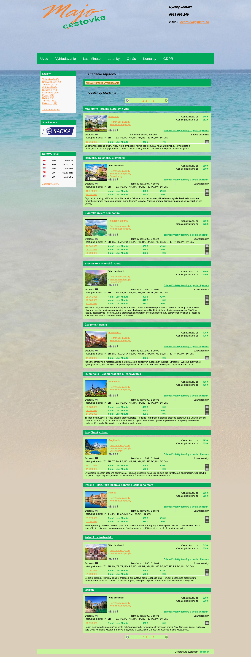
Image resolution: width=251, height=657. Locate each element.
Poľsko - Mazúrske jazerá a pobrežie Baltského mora (119, 484)
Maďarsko (114, 116)
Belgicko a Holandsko (99, 537)
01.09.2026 (91, 574)
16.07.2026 (91, 191)
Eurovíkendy (116, 176)
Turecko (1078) (50, 84)
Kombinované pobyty (120, 124)
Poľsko (112, 492)
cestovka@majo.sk (194, 22)
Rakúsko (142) (49, 103)
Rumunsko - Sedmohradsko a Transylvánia (113, 373)
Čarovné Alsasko (96, 324)
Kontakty (149, 59)
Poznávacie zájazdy (120, 121)
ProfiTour (204, 651)
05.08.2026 (91, 407)
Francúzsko (115, 332)
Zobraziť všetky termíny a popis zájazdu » (186, 130)
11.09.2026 (91, 358)
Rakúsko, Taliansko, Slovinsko (105, 157)
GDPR (168, 59)
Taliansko (114, 220)
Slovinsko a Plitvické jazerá (103, 263)
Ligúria (124, 220)
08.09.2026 (91, 253)
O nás (131, 59)
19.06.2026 (91, 142)
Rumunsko (114, 381)
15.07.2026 (91, 465)
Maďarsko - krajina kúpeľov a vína (107, 108)
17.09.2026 (91, 303)
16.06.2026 (91, 246)
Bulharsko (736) (50, 90)
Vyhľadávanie (65, 59)
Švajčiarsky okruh (96, 432)
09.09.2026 (91, 410)
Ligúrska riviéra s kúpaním (102, 212)
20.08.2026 (91, 300)
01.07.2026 (91, 518)
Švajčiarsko (115, 440)
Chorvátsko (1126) (51, 82)
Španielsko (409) (50, 92)
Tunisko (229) (49, 100)
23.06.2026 (91, 570)
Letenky (114, 59)
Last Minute (92, 59)
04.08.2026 (91, 249)
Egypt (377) (48, 95)
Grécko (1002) (49, 87)
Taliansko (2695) (50, 79)
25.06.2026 (91, 296)
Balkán (89, 589)
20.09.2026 (91, 623)
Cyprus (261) (48, 98)
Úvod (44, 59)
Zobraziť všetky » (51, 109)
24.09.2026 (91, 194)
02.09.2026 (91, 521)
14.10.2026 (91, 413)
